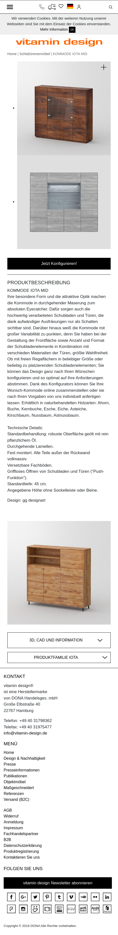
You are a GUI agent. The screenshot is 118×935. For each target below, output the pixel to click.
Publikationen (15, 776)
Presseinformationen (22, 770)
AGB (8, 810)
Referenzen (14, 794)
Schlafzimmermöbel (35, 54)
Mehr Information (54, 29)
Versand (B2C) (16, 799)
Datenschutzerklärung (23, 845)
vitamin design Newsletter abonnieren (58, 883)
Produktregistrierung (21, 851)
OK (72, 29)
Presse (10, 764)
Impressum (13, 828)
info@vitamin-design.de (25, 733)
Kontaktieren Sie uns (22, 857)
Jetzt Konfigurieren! (59, 263)
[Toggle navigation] (10, 7)
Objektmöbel (15, 782)
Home (12, 54)
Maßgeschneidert (19, 788)
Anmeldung (13, 822)
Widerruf (11, 816)
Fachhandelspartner (21, 834)
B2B (7, 840)
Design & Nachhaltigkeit (24, 758)
